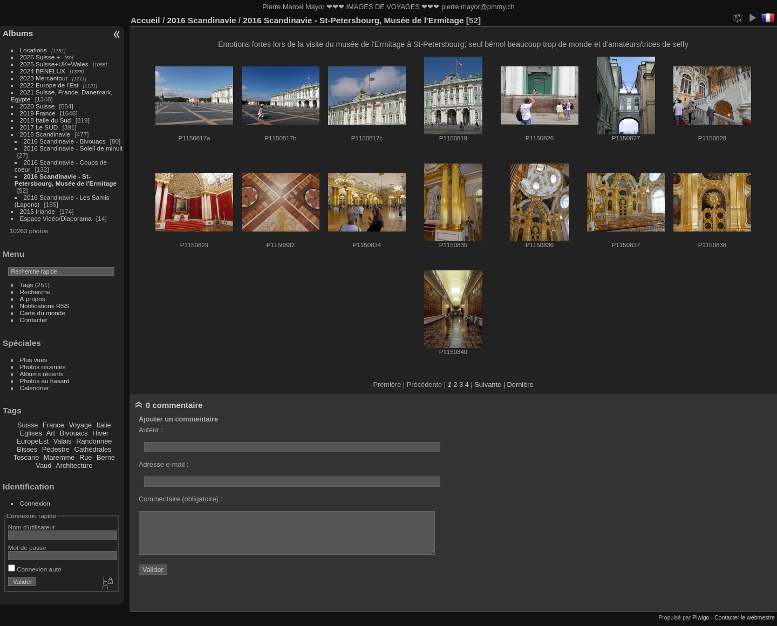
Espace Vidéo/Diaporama (56, 218)
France (53, 425)
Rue (85, 457)
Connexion (35, 503)
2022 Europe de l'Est (49, 85)
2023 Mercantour (44, 77)
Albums (18, 33)
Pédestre (56, 449)
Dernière (520, 384)
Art (50, 433)
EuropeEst (32, 441)
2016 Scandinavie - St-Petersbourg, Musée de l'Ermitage (66, 180)
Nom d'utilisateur (31, 526)
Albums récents (42, 373)
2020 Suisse (37, 106)
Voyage (80, 425)
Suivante (487, 384)
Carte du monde (42, 312)
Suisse (27, 425)
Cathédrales (92, 449)
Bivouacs (74, 433)
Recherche (35, 291)
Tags (26, 284)
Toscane (26, 457)
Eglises (31, 433)
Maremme (59, 457)
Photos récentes (43, 366)
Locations (33, 49)
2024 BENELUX (42, 70)
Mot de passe (27, 547)
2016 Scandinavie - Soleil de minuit (73, 148)
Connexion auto (35, 569)
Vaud (43, 465)
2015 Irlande (37, 211)
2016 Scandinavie (45, 134)
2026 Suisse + (40, 56)
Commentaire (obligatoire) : (180, 499)
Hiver (100, 433)
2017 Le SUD (39, 127)
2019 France (38, 113)
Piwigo (700, 617)
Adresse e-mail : (163, 464)
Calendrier (34, 387)
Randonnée (94, 441)
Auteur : (151, 430)
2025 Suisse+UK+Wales (54, 63)
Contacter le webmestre (744, 617)
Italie (104, 425)
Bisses (27, 449)
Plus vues (33, 359)
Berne (106, 457)
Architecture (74, 465)
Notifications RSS (45, 305)
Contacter (33, 319)
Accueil (145, 20)
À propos (32, 298)
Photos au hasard (45, 380)
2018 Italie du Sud (45, 120)
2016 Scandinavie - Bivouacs (65, 141)
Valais (62, 441)
